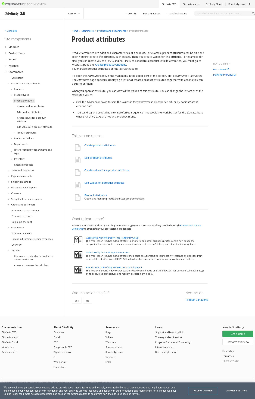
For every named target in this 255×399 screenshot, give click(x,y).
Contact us (228, 355)
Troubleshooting (177, 13)
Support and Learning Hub (169, 332)
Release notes (9, 352)
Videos (109, 337)
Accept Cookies (203, 390)
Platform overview (224, 75)
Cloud (57, 337)
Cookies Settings (236, 390)
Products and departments (111, 30)
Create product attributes (100, 145)
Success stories (113, 347)
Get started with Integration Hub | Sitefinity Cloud (112, 237)
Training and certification (168, 337)
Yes (77, 300)
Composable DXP (63, 347)
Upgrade (110, 357)
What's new (8, 347)
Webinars (110, 342)
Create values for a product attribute (106, 170)
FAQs (108, 361)
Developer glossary (165, 352)
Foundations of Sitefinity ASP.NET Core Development (114, 267)
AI (54, 357)
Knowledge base (114, 352)
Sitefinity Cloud (10, 342)
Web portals (60, 361)
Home (75, 30)
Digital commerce (63, 352)
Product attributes (95, 195)
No (87, 300)
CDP (56, 342)
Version (74, 13)
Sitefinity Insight (10, 337)
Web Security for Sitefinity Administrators (108, 252)
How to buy (228, 351)
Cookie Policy (11, 393)
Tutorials (131, 13)
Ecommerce (88, 30)
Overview (59, 332)
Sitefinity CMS (9, 332)
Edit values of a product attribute (104, 182)
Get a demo (221, 69)
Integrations (60, 367)
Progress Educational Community (173, 342)
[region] (127, 390)
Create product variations (110, 64)
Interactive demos (165, 347)
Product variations (197, 299)
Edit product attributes (98, 157)
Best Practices (152, 13)
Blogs (108, 332)
